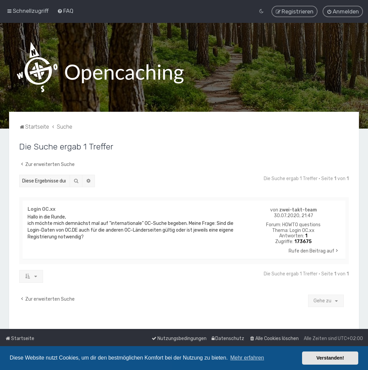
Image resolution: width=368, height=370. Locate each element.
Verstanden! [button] (330, 358)
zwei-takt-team (298, 209)
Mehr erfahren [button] (247, 358)
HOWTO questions (301, 224)
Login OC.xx (302, 230)
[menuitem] (65, 11)
